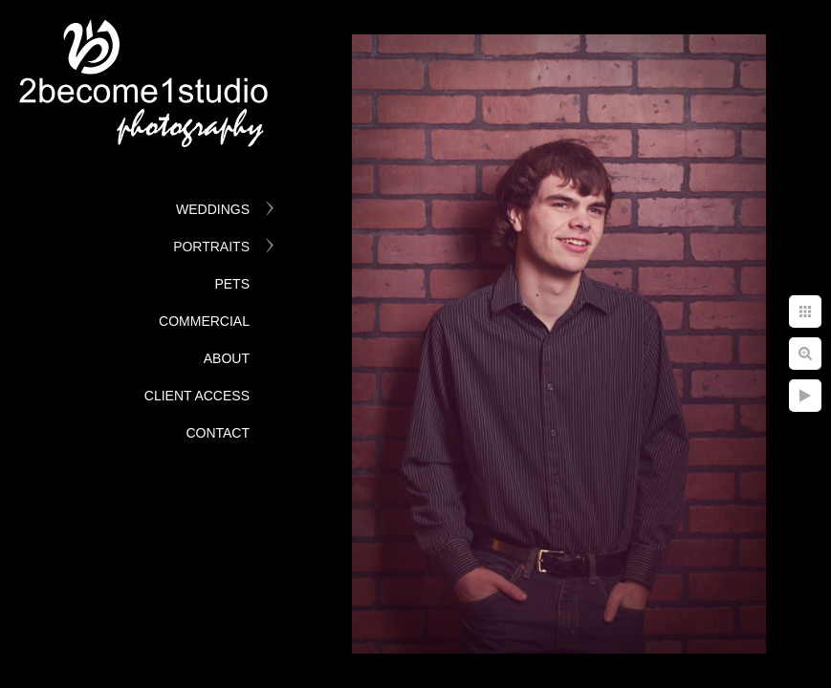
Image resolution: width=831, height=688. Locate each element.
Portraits (211, 246)
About (227, 358)
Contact (218, 433)
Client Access (197, 395)
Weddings (213, 209)
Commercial (204, 321)
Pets (232, 283)
